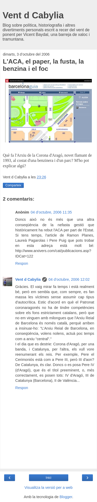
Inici (48, 478)
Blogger (65, 497)
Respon (21, 263)
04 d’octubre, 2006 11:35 (51, 212)
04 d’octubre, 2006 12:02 (68, 279)
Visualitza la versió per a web (48, 487)
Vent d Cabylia (33, 15)
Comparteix (13, 185)
